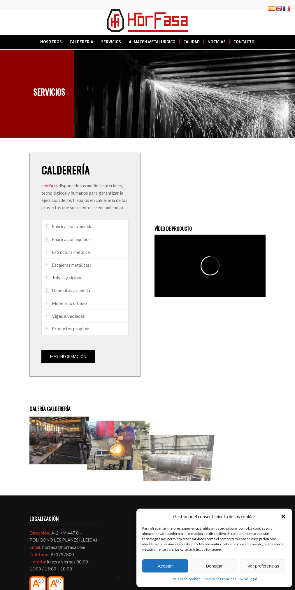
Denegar (214, 565)
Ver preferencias (263, 565)
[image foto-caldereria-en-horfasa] (118, 438)
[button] (283, 516)
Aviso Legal (248, 579)
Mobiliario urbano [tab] (66, 303)
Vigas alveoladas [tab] (65, 316)
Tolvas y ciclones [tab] (65, 277)
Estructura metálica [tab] (67, 252)
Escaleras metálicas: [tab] (68, 265)
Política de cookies (186, 579)
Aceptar (165, 565)
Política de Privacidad (219, 579)
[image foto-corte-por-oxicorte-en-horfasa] (59, 438)
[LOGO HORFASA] (147, 21)
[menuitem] (51, 42)
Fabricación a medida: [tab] (69, 226)
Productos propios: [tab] (67, 328)
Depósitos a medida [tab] (67, 290)
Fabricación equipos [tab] (68, 239)
